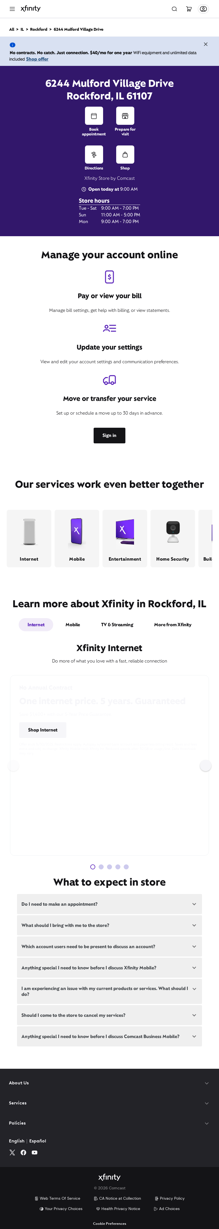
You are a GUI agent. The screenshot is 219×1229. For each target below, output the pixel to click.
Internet (36, 625)
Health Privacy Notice (118, 1208)
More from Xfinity (172, 625)
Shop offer (37, 59)
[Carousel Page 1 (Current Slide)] (92, 866)
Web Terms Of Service (57, 1198)
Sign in (109, 435)
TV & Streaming (117, 625)
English (17, 1141)
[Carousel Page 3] (109, 866)
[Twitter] (12, 1152)
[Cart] (189, 9)
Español (37, 1141)
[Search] (174, 9)
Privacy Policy (169, 1198)
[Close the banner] (205, 45)
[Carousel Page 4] (117, 866)
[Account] (203, 9)
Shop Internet (42, 730)
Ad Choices (167, 1208)
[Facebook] (23, 1152)
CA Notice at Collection (117, 1198)
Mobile (72, 625)
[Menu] (12, 9)
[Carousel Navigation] (109, 765)
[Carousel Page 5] (126, 866)
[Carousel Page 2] (101, 866)
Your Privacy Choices (60, 1208)
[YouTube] (34, 1152)
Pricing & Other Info (91, 730)
